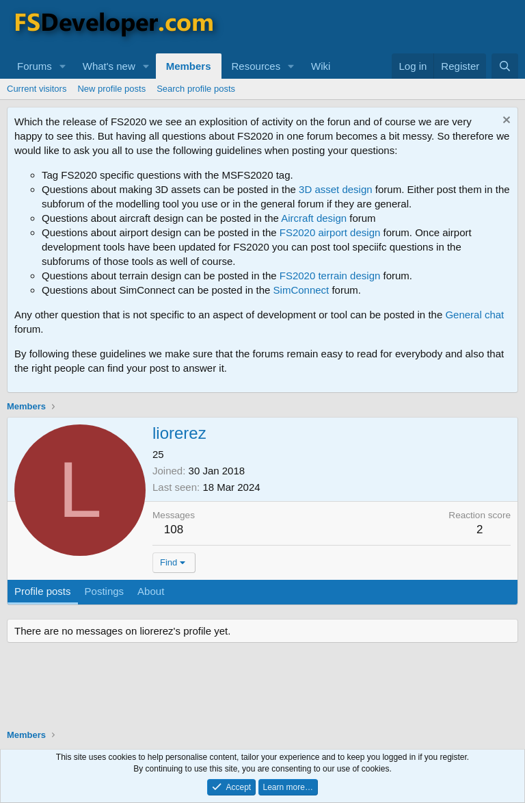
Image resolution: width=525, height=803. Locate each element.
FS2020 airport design (330, 232)
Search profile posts (196, 89)
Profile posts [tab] (42, 591)
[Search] (505, 66)
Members (188, 66)
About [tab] (150, 591)
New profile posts (111, 89)
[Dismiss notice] (505, 121)
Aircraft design (314, 218)
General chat (474, 314)
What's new (109, 66)
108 (173, 529)
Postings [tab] (104, 591)
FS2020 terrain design (330, 275)
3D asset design (336, 189)
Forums (34, 66)
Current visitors (36, 89)
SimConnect (301, 290)
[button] (62, 66)
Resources (256, 66)
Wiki (320, 66)
